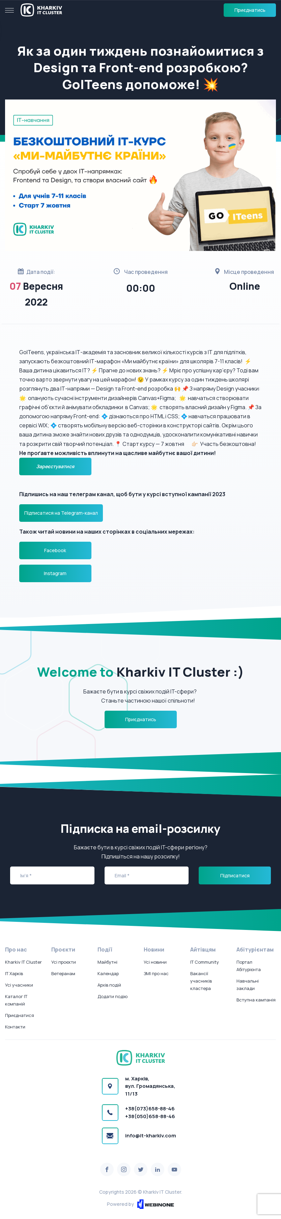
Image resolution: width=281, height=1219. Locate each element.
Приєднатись (249, 10)
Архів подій (109, 985)
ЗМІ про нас (156, 973)
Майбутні (107, 962)
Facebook (55, 550)
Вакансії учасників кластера (201, 980)
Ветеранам (63, 973)
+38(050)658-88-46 (150, 1116)
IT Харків (14, 973)
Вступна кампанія (256, 1000)
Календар (108, 973)
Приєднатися (19, 1015)
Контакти (15, 1027)
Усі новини (155, 962)
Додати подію (112, 996)
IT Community (204, 962)
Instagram (55, 573)
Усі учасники (19, 985)
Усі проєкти (63, 962)
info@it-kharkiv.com (150, 1135)
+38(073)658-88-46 (150, 1108)
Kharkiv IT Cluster (23, 962)
